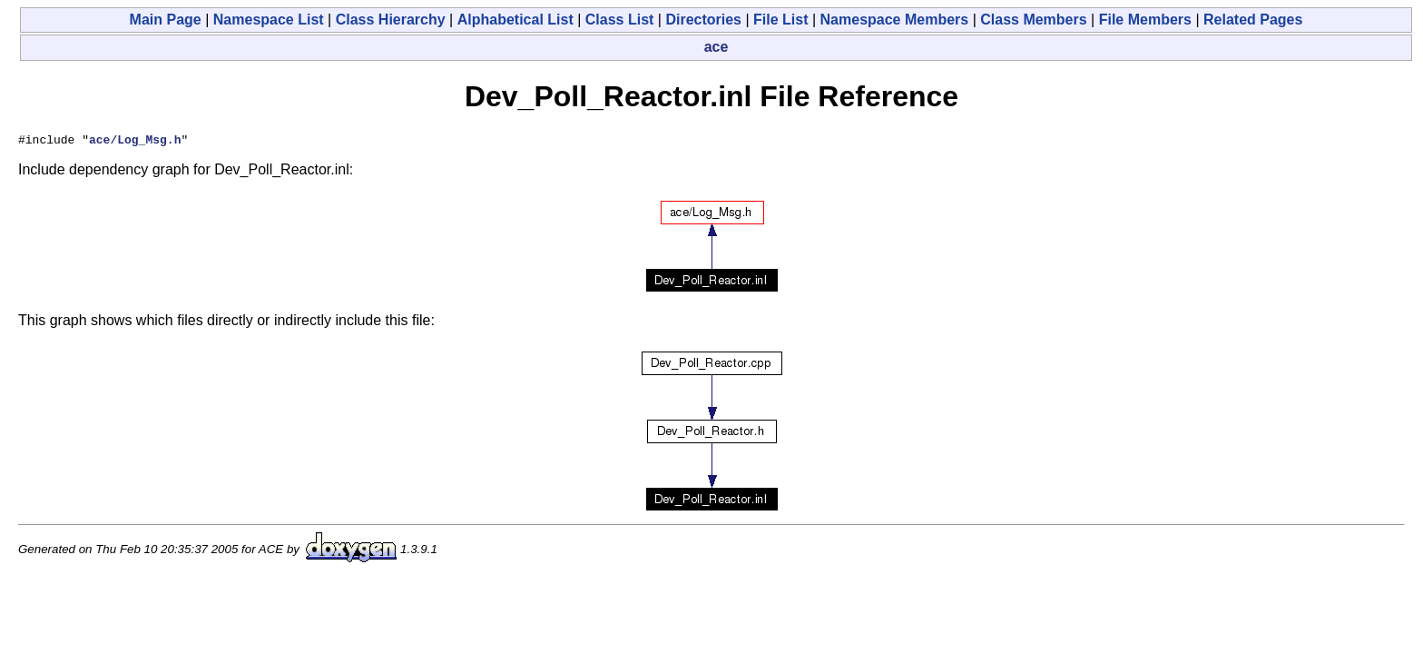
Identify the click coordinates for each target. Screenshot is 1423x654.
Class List (619, 19)
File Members (1145, 19)
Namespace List (268, 19)
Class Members (1033, 19)
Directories (703, 19)
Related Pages (1252, 19)
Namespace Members (894, 19)
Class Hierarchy (391, 19)
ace (716, 46)
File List (780, 19)
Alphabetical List (515, 19)
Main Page (165, 19)
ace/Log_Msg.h (135, 142)
